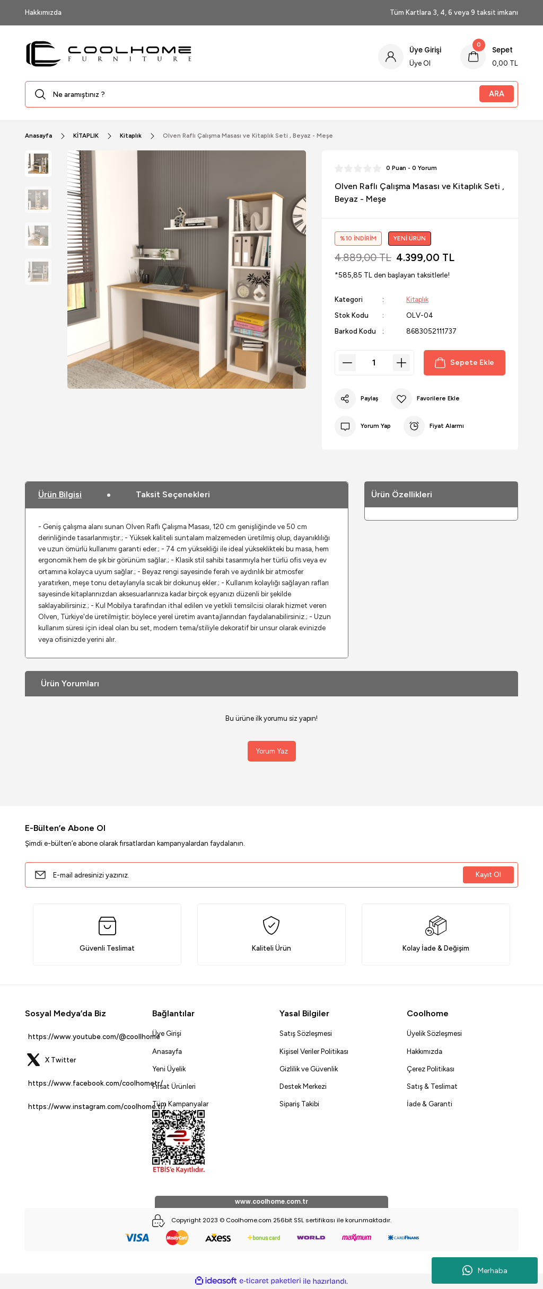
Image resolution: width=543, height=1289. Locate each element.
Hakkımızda (424, 1051)
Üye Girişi (166, 1033)
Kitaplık (417, 299)
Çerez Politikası (430, 1068)
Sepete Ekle (464, 362)
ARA (496, 94)
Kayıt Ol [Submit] (488, 874)
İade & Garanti (429, 1104)
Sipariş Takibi (299, 1104)
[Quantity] (374, 362)
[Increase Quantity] (401, 362)
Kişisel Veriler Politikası (313, 1051)
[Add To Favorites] (426, 398)
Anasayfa (167, 1051)
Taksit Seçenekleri (173, 494)
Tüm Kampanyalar (180, 1104)
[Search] (271, 94)
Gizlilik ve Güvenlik (308, 1068)
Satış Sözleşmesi (305, 1033)
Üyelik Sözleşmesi (434, 1033)
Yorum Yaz (271, 751)
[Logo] (193, 56)
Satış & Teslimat (432, 1086)
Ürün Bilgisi (60, 494)
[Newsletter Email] (271, 875)
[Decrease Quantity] (347, 362)
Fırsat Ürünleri (174, 1086)
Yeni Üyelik (169, 1068)
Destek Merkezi (303, 1086)
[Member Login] (409, 56)
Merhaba (484, 1270)
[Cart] (489, 56)
